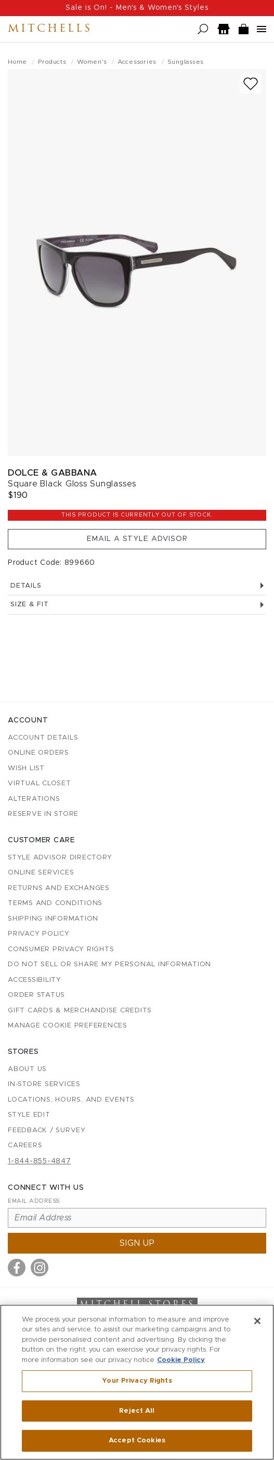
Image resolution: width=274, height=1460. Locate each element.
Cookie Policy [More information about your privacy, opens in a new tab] (181, 1360)
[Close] (257, 1321)
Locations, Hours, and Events (71, 1099)
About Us (27, 1069)
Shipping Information (53, 918)
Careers (25, 1145)
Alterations (34, 799)
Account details (43, 737)
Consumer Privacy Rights (61, 949)
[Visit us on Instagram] (39, 1267)
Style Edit (29, 1114)
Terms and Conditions (55, 903)
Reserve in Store (43, 814)
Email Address (34, 1201)
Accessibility (34, 980)
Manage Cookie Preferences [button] (67, 1025)
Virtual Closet (39, 783)
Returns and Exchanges (59, 888)
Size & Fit (137, 604)
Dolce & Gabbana (52, 472)
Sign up (137, 1243)
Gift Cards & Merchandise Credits (80, 1010)
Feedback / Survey (47, 1130)
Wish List (26, 768)
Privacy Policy (39, 933)
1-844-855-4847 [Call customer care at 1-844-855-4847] (39, 1161)
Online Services (41, 872)
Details (137, 585)
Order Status (36, 995)
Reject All (136, 1411)
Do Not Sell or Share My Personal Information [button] (109, 964)
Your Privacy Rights (137, 1381)
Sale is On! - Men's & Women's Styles (137, 7)
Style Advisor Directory (60, 857)
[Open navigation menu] (261, 29)
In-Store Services (44, 1084)
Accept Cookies (137, 1440)
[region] (137, 1382)
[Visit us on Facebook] (16, 1267)
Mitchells (50, 29)
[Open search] (203, 29)
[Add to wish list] (250, 83)
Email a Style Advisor (137, 539)
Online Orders (38, 752)
